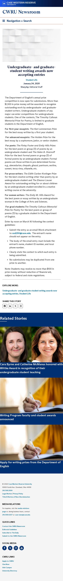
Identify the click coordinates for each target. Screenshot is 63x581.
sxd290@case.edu (21, 233)
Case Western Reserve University (20, 484)
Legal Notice (7, 494)
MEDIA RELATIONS (11, 504)
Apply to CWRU (8, 561)
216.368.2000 (7, 490)
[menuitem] (31, 526)
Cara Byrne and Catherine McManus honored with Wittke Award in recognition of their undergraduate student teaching (31, 368)
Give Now (5, 564)
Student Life (25, 293)
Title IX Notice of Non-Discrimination (16, 497)
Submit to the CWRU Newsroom (14, 536)
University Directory (9, 571)
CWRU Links (8, 557)
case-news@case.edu (22, 515)
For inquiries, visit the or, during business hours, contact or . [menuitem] (16, 511)
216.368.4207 (7, 515)
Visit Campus (7, 567)
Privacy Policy (18, 494)
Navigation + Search (16, 21)
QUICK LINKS (8, 522)
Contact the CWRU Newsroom (13, 526)
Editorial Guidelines (9, 529)
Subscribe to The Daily (10, 533)
